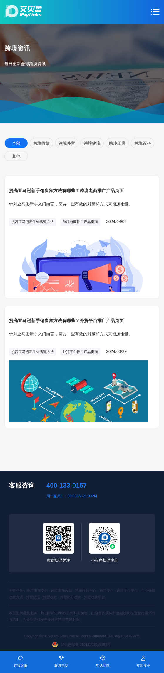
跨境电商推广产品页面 (80, 222)
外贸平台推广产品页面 (80, 352)
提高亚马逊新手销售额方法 (32, 222)
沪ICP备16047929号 (124, 636)
